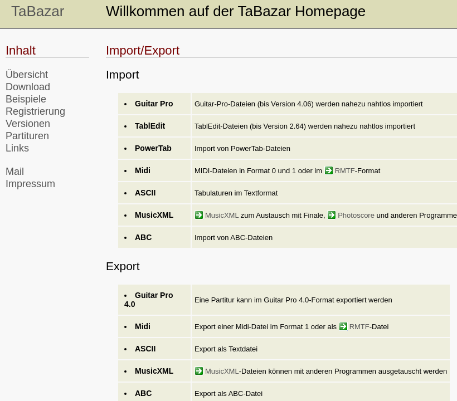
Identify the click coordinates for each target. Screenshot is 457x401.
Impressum (30, 183)
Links (17, 148)
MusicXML (217, 215)
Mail (15, 171)
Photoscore (351, 215)
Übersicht (27, 74)
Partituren (27, 135)
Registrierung (35, 111)
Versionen (28, 123)
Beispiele (26, 99)
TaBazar (37, 11)
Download (28, 86)
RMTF (339, 171)
